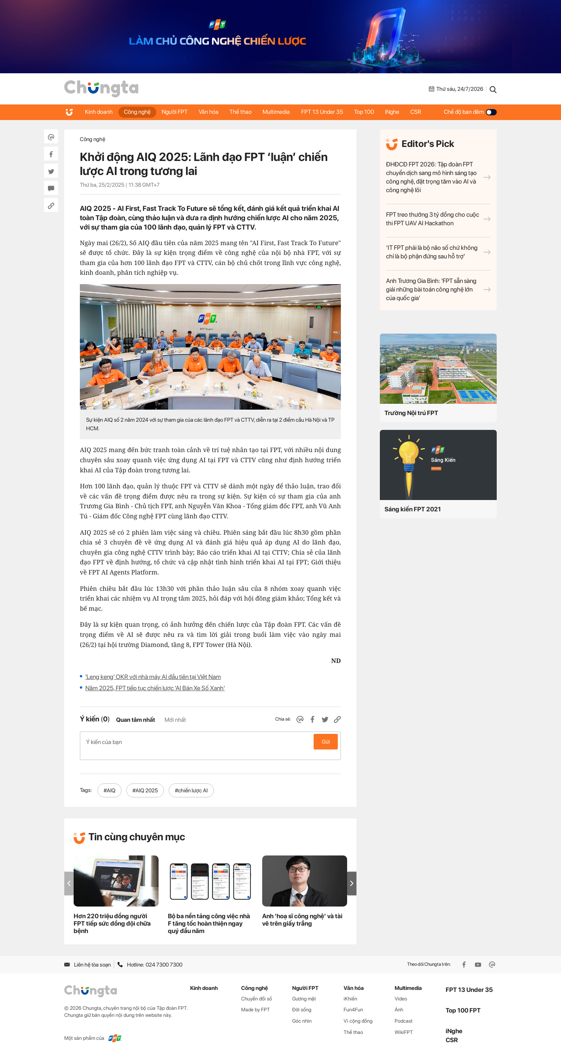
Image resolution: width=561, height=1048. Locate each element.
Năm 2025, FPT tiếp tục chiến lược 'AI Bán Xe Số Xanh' (155, 688)
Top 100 (369, 111)
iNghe (398, 111)
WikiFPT (404, 1024)
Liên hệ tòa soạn (87, 956)
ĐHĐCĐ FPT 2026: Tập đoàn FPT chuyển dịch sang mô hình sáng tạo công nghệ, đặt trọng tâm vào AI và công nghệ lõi (438, 177)
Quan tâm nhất (135, 719)
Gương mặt (304, 990)
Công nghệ (138, 111)
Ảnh (399, 1001)
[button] (351, 875)
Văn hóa (211, 111)
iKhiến (350, 990)
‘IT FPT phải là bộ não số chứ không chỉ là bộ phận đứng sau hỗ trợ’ (438, 252)
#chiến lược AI (191, 782)
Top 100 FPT (463, 1002)
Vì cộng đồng (358, 1013)
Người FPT (176, 111)
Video (401, 990)
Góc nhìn (302, 1013)
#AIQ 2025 (145, 782)
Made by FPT (255, 1001)
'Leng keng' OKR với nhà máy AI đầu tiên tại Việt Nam (153, 676)
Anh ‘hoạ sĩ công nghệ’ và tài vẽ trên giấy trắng (302, 911)
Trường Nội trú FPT (411, 413)
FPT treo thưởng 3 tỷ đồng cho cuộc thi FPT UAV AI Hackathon (438, 219)
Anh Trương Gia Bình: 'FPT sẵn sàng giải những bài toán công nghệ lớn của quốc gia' (438, 289)
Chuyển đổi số (256, 990)
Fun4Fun (353, 1001)
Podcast (404, 1013)
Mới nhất (175, 719)
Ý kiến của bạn (210, 742)
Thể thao (244, 111)
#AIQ (109, 782)
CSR (422, 111)
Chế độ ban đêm (470, 111)
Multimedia (280, 111)
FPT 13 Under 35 (326, 111)
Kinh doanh (99, 111)
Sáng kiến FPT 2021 (413, 509)
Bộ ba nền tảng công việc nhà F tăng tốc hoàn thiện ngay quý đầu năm (209, 915)
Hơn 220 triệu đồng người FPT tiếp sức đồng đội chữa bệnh (112, 915)
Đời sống (301, 1001)
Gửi (326, 742)
